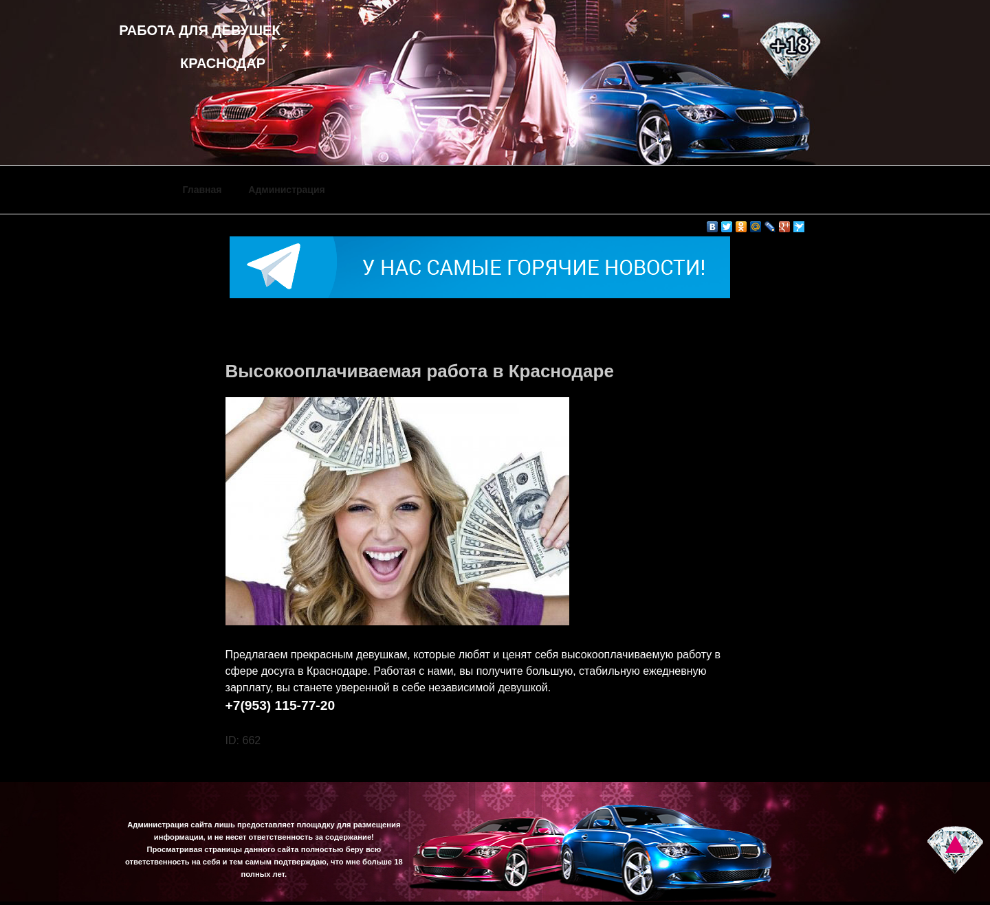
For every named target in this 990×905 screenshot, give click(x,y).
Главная (202, 189)
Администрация (286, 189)
